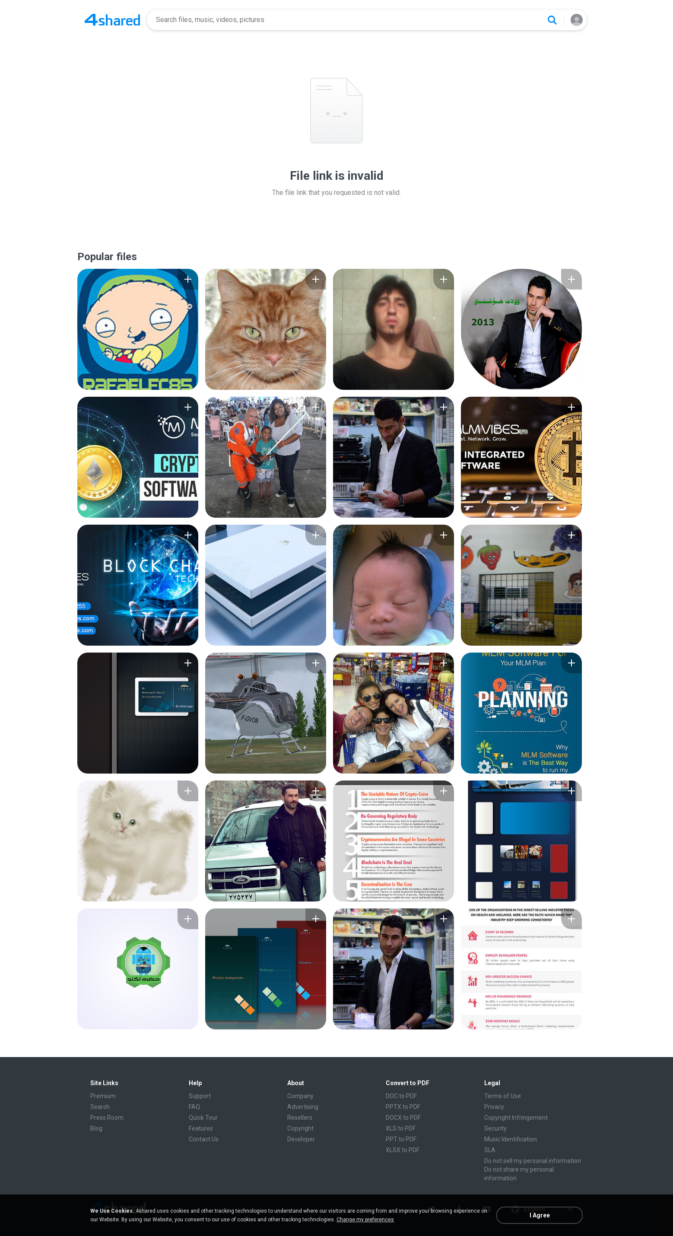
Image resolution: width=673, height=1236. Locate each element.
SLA (489, 1150)
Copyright (300, 1128)
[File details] (137, 329)
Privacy (494, 1106)
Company (300, 1096)
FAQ (194, 1106)
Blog (96, 1128)
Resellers (299, 1117)
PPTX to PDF (403, 1106)
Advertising (302, 1106)
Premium (103, 1096)
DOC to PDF (401, 1096)
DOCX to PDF (403, 1117)
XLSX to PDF (402, 1150)
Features (201, 1128)
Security (495, 1128)
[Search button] (552, 20)
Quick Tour (203, 1117)
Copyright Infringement (516, 1117)
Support (200, 1096)
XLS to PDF (401, 1128)
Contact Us (204, 1139)
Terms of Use (502, 1096)
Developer (301, 1139)
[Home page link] (112, 20)
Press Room (107, 1117)
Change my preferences (365, 1220)
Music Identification (510, 1139)
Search (100, 1106)
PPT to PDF (401, 1139)
